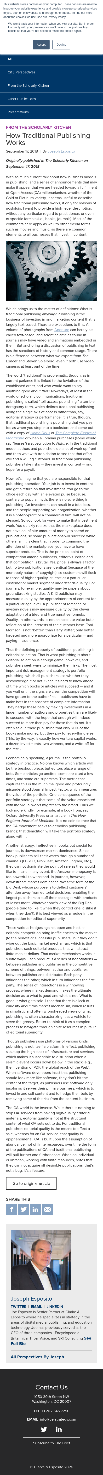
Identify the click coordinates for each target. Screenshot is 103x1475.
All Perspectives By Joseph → (40, 1357)
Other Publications (22, 99)
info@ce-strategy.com (58, 1419)
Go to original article (31, 1183)
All (9, 59)
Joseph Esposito (61, 151)
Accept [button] (41, 44)
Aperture (61, 329)
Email (36, 1306)
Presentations (18, 112)
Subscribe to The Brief (51, 1443)
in (35, 1209)
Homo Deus (40, 433)
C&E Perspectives (21, 72)
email (47, 1209)
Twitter (18, 1306)
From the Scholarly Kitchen (28, 85)
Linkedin (54, 1306)
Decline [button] (61, 44)
